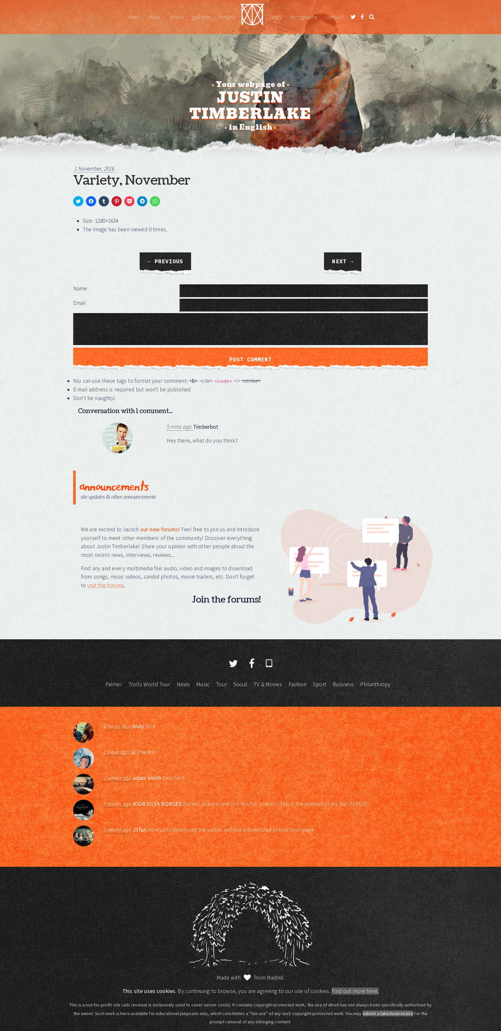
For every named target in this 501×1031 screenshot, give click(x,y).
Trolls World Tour (149, 684)
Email (79, 302)
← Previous (165, 261)
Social (240, 684)
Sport (319, 684)
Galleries (201, 16)
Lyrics (275, 16)
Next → (342, 261)
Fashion (297, 684)
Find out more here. (355, 991)
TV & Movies (268, 684)
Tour (221, 684)
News (134, 16)
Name (80, 288)
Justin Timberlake (252, 17)
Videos (176, 16)
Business (343, 684)
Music (154, 16)
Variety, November (131, 180)
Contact (335, 16)
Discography (303, 16)
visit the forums (105, 585)
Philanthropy (375, 684)
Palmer (113, 684)
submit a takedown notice (388, 1013)
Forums (227, 16)
